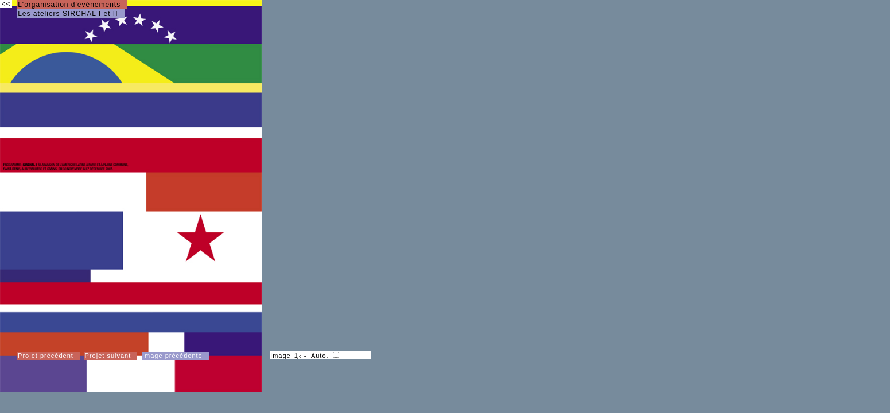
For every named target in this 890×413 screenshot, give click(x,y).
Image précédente (172, 355)
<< (5, 4)
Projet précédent (45, 355)
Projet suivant (108, 355)
